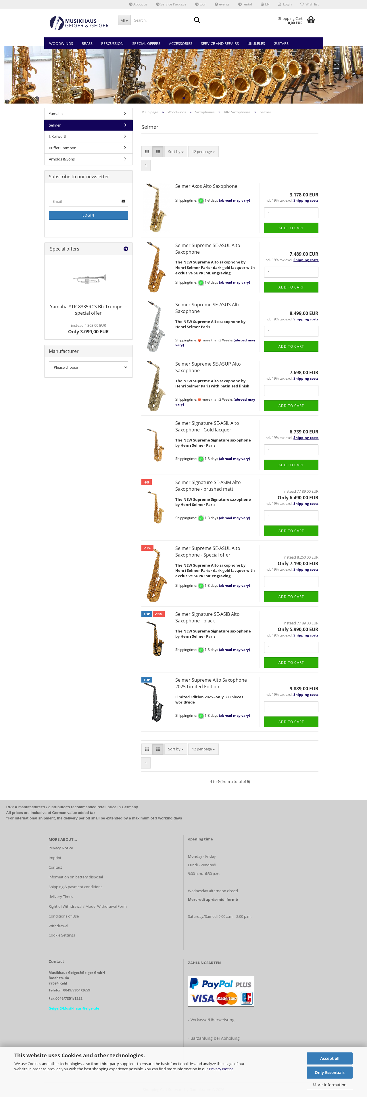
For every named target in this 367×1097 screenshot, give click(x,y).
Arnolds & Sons (62, 159)
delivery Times (61, 896)
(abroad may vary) (234, 200)
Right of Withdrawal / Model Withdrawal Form (88, 906)
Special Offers (146, 43)
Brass (87, 43)
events (222, 4)
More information (330, 1085)
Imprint (55, 857)
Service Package (171, 4)
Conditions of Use (64, 916)
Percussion (112, 43)
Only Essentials (330, 1072)
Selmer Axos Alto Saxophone (206, 186)
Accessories (180, 43)
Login (88, 215)
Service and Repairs (220, 43)
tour (200, 4)
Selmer (55, 125)
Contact (55, 867)
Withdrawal (58, 925)
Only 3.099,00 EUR (88, 329)
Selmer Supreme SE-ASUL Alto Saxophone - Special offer (207, 551)
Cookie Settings (62, 935)
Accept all (329, 1058)
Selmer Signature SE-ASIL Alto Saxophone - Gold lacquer (207, 426)
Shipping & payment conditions (75, 886)
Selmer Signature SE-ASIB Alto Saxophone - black (207, 617)
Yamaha (56, 113)
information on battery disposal (76, 877)
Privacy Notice (221, 1068)
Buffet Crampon (62, 147)
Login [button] (285, 4)
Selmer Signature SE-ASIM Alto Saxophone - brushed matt (208, 485)
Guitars (281, 43)
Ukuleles (256, 43)
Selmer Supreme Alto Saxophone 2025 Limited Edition (211, 683)
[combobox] (175, 151)
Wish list (309, 4)
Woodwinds (61, 43)
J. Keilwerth (58, 136)
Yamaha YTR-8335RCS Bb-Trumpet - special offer (88, 309)
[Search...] (124, 20)
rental (245, 4)
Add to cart (291, 227)
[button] (265, 4)
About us (138, 4)
